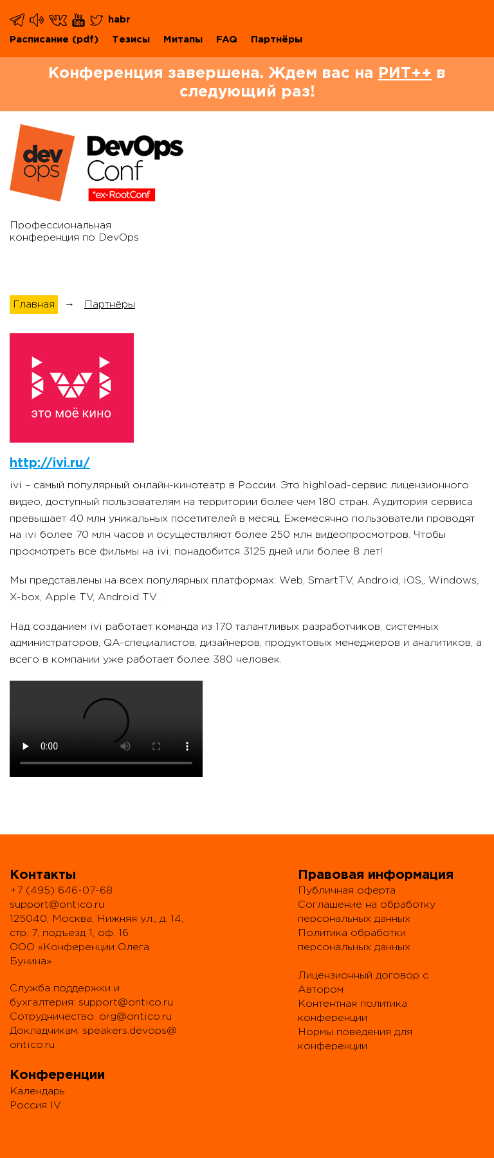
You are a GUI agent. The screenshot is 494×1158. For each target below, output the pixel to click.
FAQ (226, 39)
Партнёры (276, 39)
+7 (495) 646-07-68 (61, 891)
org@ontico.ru (135, 1017)
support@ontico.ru (57, 905)
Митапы (183, 39)
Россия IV (35, 1105)
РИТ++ (405, 73)
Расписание (39, 39)
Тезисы (131, 39)
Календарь (37, 1091)
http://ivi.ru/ (50, 463)
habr (119, 19)
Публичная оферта (347, 891)
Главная (34, 304)
